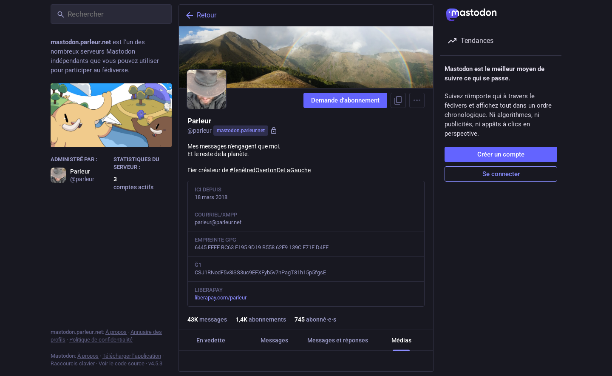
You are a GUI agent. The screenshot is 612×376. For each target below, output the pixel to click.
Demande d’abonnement (345, 100)
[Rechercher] (111, 14)
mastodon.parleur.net (241, 131)
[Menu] (417, 100)
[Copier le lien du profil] (398, 100)
